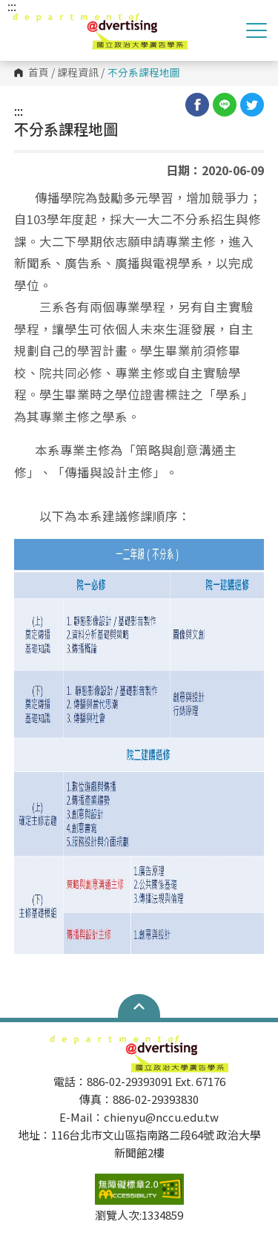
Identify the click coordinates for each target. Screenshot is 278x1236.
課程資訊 (78, 73)
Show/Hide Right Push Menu (256, 30)
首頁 (38, 73)
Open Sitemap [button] (139, 1006)
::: (18, 111)
